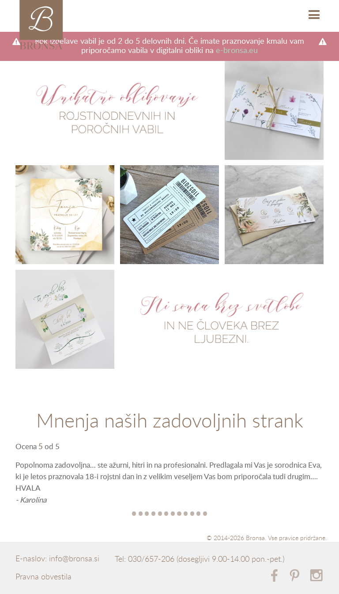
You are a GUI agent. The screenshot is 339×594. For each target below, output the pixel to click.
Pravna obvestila (43, 577)
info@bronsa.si (74, 559)
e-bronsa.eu (237, 50)
